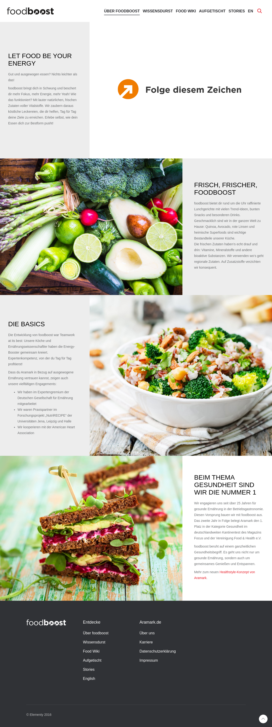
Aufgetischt (212, 11)
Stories (237, 11)
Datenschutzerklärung (157, 651)
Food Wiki (186, 11)
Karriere (146, 642)
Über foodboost (122, 11)
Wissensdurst (158, 11)
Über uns (147, 633)
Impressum (148, 660)
